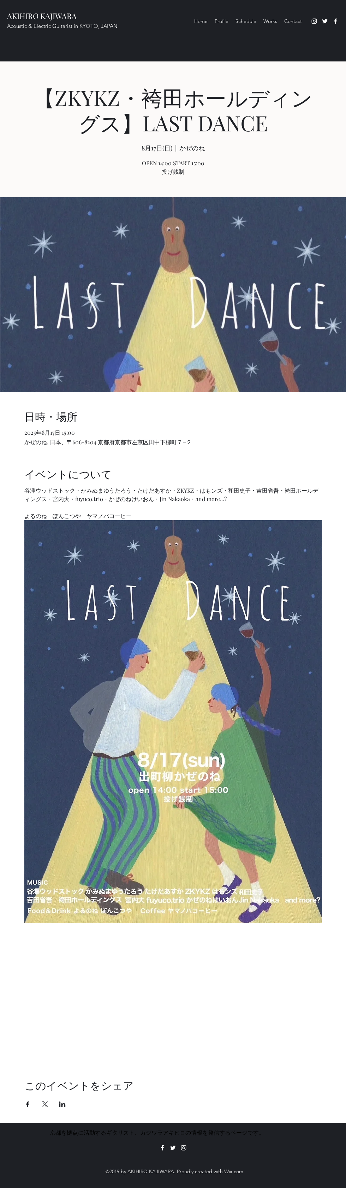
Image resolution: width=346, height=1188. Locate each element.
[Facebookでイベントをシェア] (27, 1104)
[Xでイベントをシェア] (45, 1104)
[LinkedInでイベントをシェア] (62, 1104)
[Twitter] (324, 21)
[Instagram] (314, 21)
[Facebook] (335, 21)
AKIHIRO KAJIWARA (42, 16)
